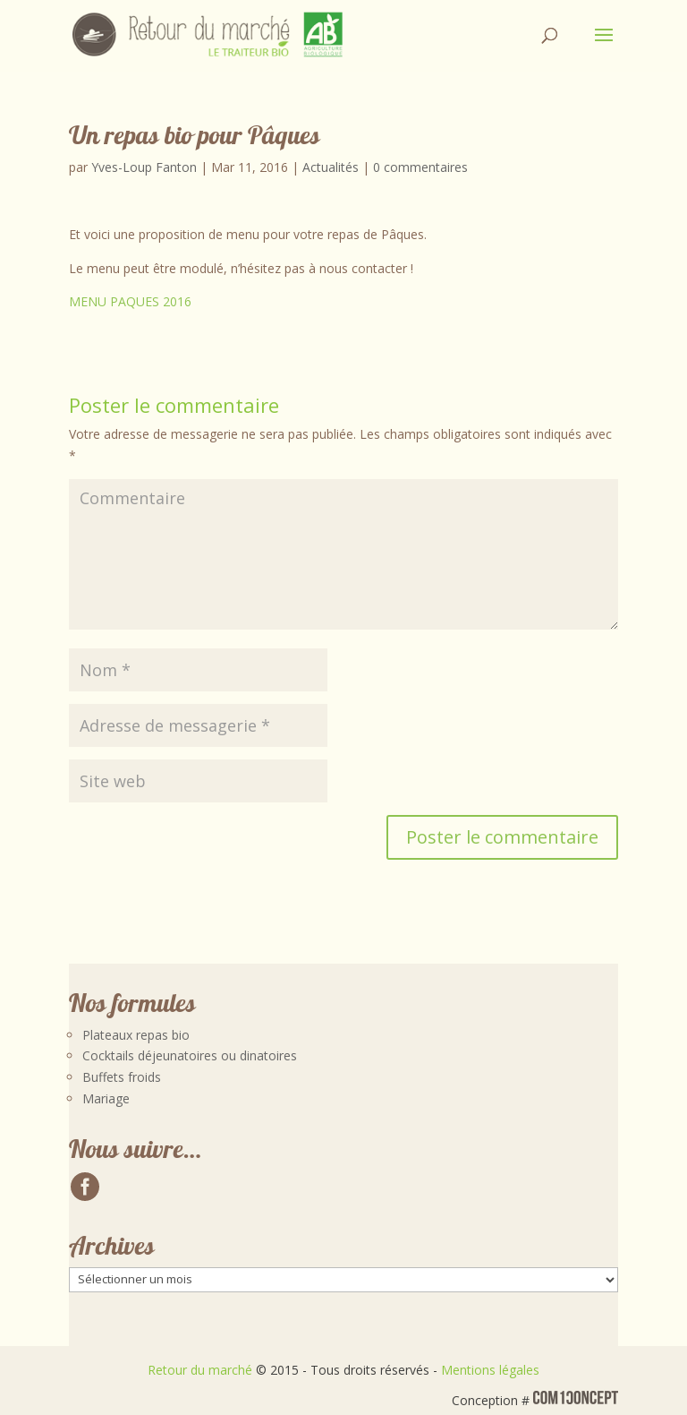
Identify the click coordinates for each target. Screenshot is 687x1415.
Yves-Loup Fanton (144, 167)
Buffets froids (121, 1076)
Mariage (106, 1098)
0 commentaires (420, 167)
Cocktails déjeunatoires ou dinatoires (189, 1055)
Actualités (330, 167)
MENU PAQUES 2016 (130, 301)
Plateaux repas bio (136, 1034)
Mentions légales (490, 1369)
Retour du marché (200, 1369)
